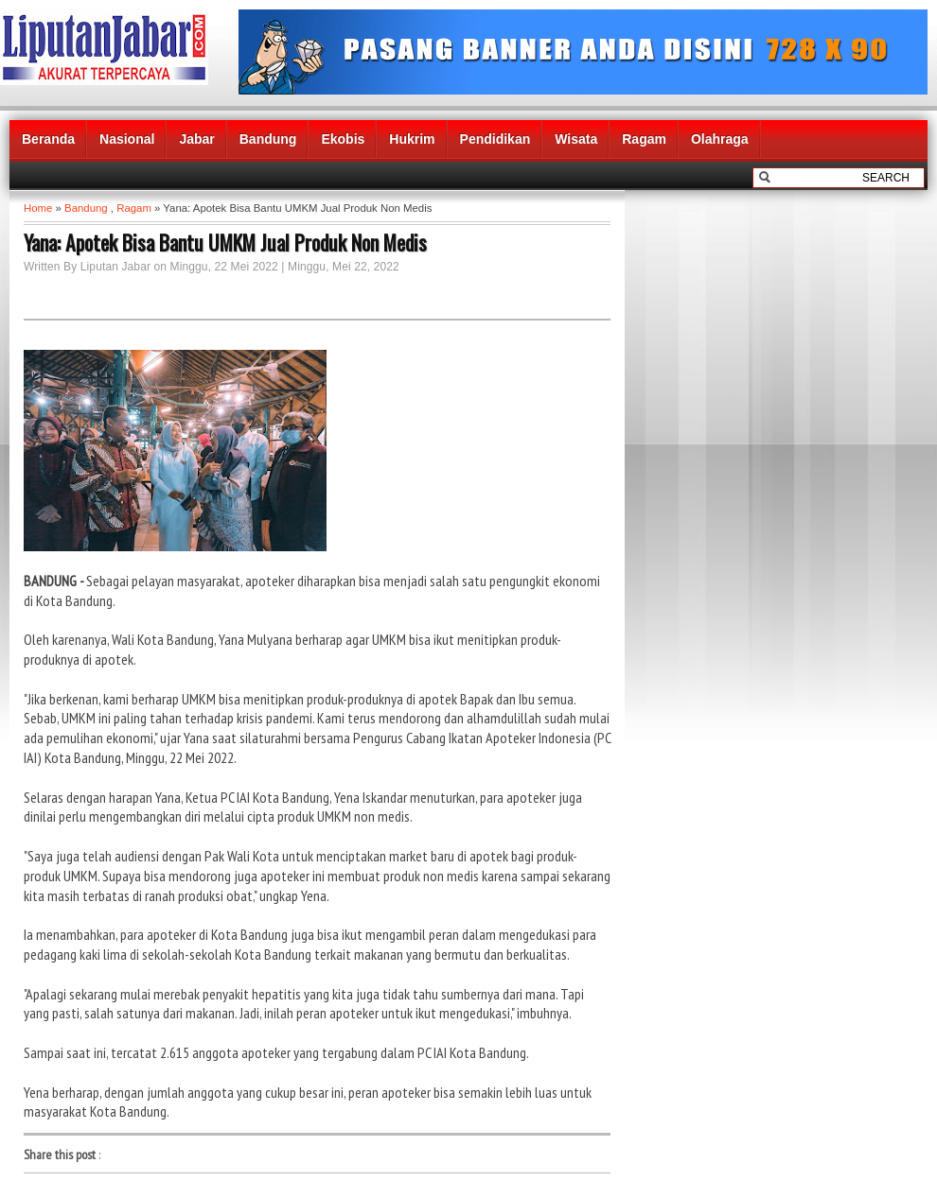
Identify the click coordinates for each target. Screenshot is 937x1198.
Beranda (48, 139)
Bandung (268, 139)
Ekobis (342, 139)
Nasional (126, 139)
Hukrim (411, 139)
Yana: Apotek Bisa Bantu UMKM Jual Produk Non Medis (225, 242)
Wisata (576, 139)
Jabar (196, 139)
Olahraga (720, 139)
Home (38, 208)
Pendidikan (495, 139)
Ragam (644, 139)
